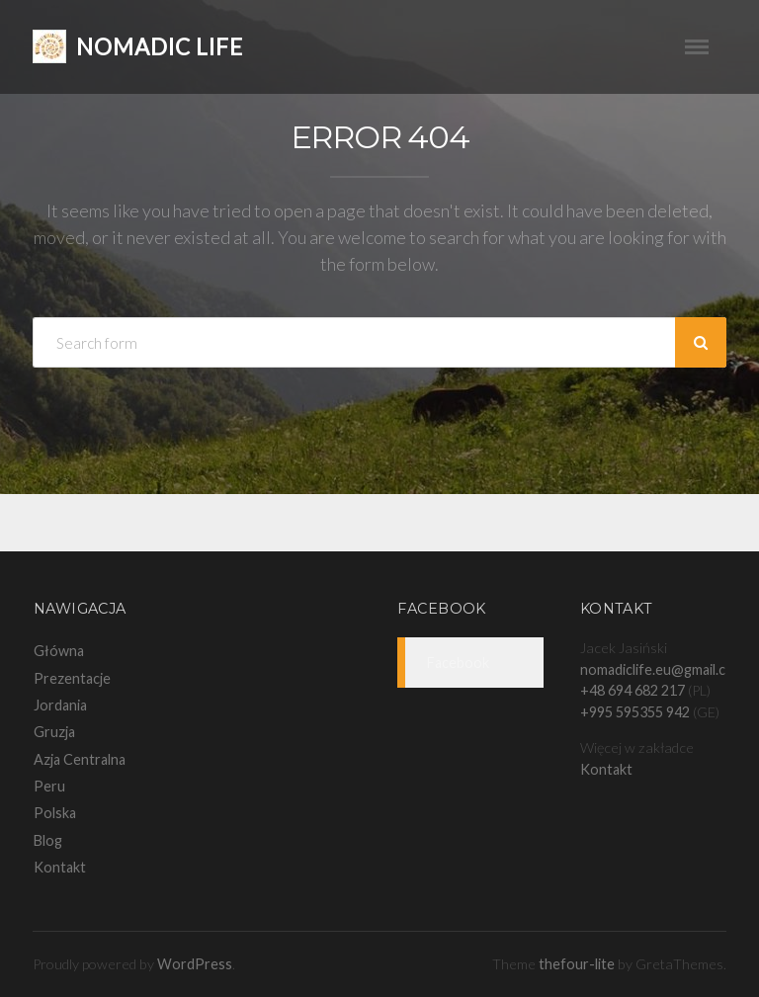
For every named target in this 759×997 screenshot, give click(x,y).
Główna (59, 650)
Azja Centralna (80, 759)
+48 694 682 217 (632, 690)
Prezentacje (72, 678)
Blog (48, 840)
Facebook (441, 609)
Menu (705, 47)
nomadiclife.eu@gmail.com (662, 669)
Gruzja (54, 731)
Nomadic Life (159, 47)
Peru (49, 786)
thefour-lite (577, 963)
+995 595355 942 (635, 712)
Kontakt (60, 867)
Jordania (60, 705)
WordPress (194, 963)
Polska (55, 812)
